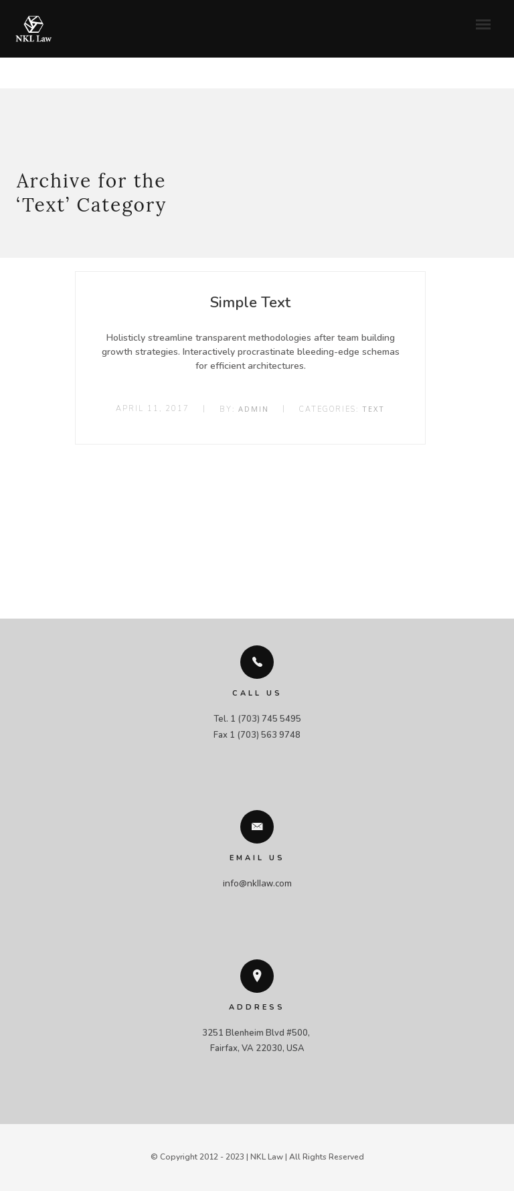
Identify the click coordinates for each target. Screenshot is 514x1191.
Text (373, 409)
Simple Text (250, 303)
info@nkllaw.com (257, 883)
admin (253, 409)
